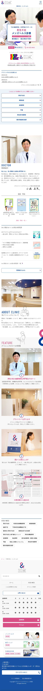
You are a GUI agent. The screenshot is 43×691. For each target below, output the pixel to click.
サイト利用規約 (15, 678)
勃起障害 (14, 538)
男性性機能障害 (29, 534)
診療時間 (21, 620)
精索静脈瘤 (32, 523)
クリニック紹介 (31, 587)
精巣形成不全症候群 (24, 531)
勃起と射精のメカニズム (17, 542)
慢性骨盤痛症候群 (8, 545)
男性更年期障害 (32, 542)
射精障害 (5, 538)
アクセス (21, 625)
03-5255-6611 (21, 672)
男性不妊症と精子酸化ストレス (12, 534)
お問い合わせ (21, 593)
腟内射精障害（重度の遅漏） (30, 538)
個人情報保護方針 (27, 678)
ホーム (11, 582)
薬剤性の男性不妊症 (8, 531)
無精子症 (5, 527)
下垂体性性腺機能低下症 (19, 527)
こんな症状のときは (11, 587)
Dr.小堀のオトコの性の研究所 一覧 (11, 263)
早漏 (4, 542)
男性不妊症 (6, 523)
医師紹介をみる (20, 270)
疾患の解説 (31, 582)
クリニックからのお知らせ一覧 (30, 85)
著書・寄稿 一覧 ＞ (21, 220)
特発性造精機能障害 (19, 523)
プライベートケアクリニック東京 (24, 681)
